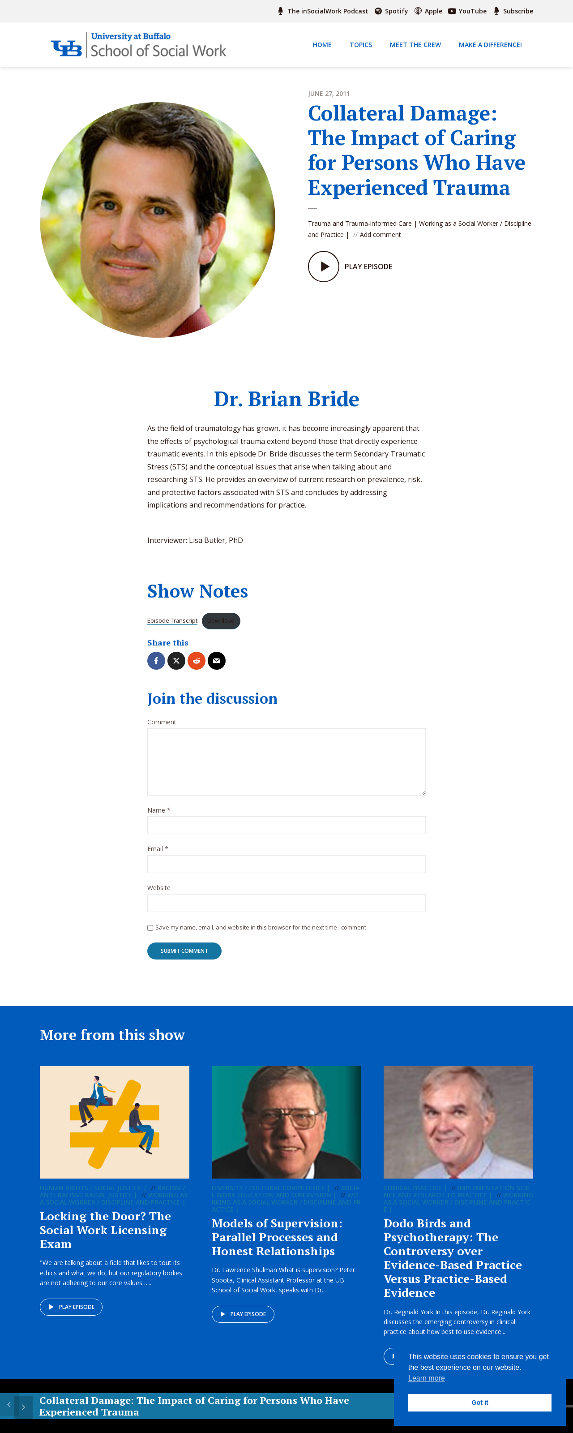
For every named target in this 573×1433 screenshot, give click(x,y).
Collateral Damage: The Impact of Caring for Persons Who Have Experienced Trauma (118, 1412)
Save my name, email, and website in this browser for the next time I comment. (261, 935)
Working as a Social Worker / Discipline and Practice (114, 1207)
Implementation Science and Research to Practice (457, 1200)
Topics (361, 44)
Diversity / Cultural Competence (268, 1196)
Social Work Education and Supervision (285, 1200)
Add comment (380, 234)
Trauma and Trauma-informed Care (360, 223)
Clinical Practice (413, 1196)
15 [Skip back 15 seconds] (290, 1406)
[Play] (313, 1406)
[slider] (387, 1406)
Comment (161, 730)
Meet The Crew (415, 44)
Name (159, 818)
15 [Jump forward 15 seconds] (335, 1406)
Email (157, 857)
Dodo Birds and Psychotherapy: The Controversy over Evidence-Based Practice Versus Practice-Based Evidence (453, 1266)
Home (322, 44)
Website (159, 896)
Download (221, 629)
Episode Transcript (172, 629)
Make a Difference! (490, 44)
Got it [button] (479, 1402)
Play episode (71, 1317)
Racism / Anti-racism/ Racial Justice (112, 1200)
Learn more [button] (426, 1378)
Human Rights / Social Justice (90, 1196)
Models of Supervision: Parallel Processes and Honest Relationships (277, 1245)
